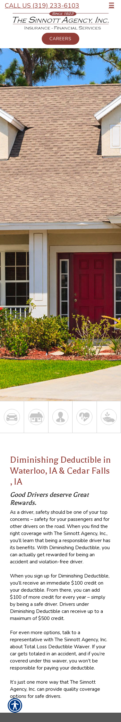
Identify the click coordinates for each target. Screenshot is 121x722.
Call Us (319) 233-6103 (42, 5)
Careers (60, 39)
